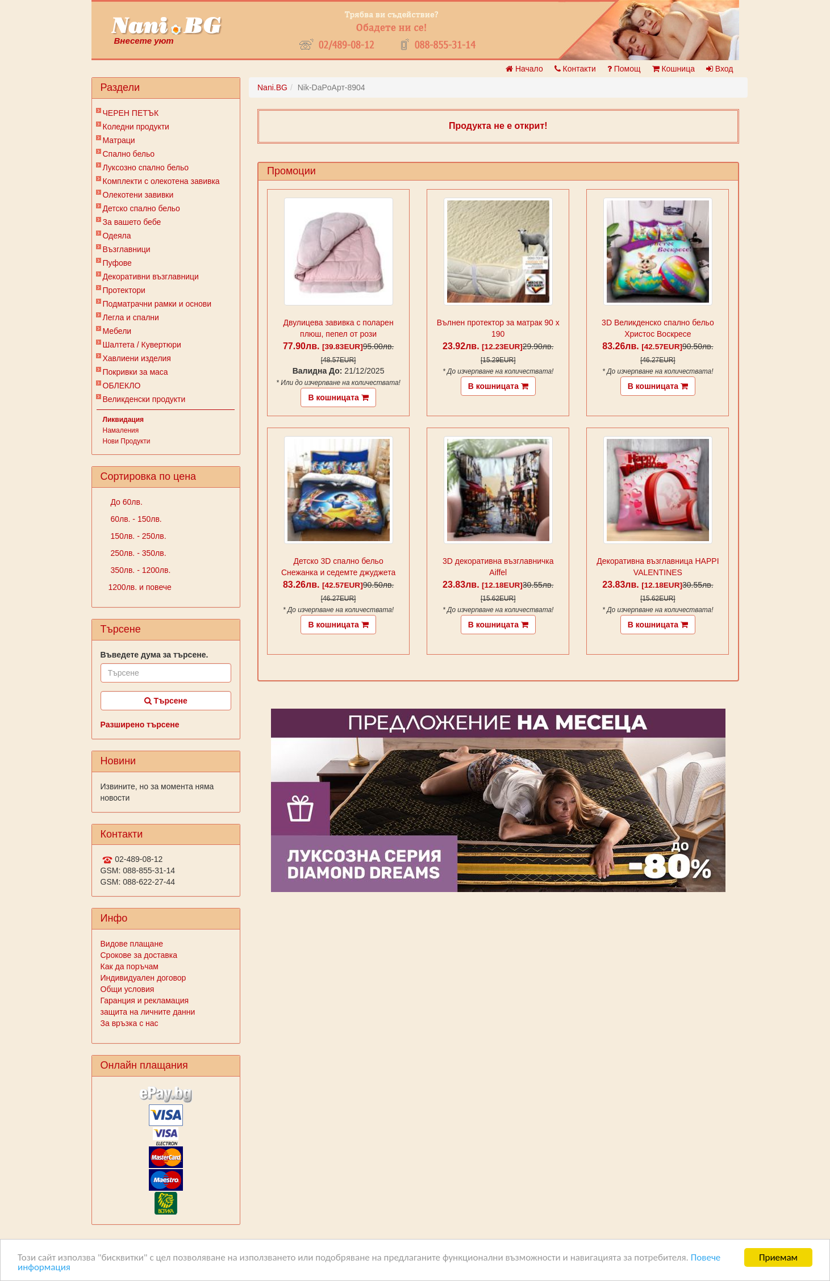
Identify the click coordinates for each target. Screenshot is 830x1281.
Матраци (119, 140)
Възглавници (127, 249)
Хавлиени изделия (137, 358)
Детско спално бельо (141, 208)
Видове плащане (132, 943)
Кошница (673, 68)
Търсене (165, 700)
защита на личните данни (148, 1011)
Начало (524, 68)
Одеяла (117, 235)
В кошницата (338, 397)
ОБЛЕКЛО (122, 385)
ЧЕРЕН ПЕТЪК (131, 113)
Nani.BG (272, 87)
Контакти (575, 68)
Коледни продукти (136, 126)
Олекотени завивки (138, 194)
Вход (719, 68)
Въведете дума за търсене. (154, 654)
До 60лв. (126, 501)
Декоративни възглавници (151, 276)
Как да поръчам (130, 966)
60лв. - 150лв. (135, 519)
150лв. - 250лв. (137, 536)
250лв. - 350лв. (137, 553)
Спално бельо (129, 153)
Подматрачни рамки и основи (157, 303)
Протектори (124, 290)
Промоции (291, 171)
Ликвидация (123, 420)
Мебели (117, 331)
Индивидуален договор (143, 977)
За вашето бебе (132, 222)
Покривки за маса (135, 371)
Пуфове (117, 262)
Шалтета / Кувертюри (142, 344)
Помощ (624, 68)
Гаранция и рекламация (145, 1000)
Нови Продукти (127, 441)
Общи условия (128, 989)
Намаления (121, 430)
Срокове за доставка (139, 955)
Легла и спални (131, 317)
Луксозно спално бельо (146, 167)
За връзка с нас (130, 1023)
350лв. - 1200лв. (140, 570)
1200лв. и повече (140, 587)
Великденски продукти (144, 399)
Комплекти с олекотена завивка (161, 181)
